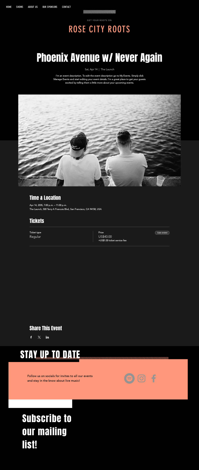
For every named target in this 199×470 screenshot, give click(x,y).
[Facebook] (153, 378)
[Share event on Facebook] (31, 337)
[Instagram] (141, 378)
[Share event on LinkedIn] (47, 337)
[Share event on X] (39, 337)
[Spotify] (129, 378)
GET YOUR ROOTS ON (99, 20)
